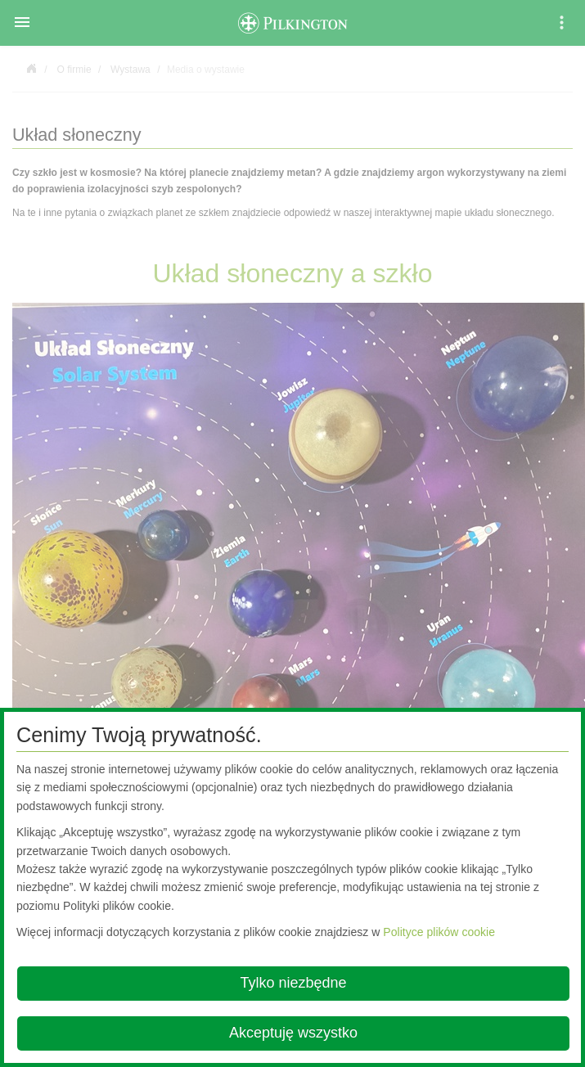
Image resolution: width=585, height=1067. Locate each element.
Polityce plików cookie (439, 932)
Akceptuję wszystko (293, 1032)
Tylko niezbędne (293, 983)
